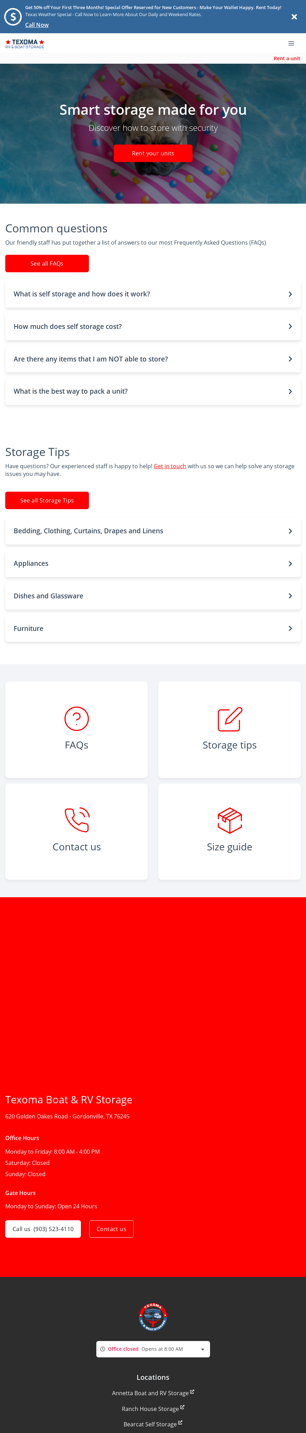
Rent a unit (287, 58)
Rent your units (153, 153)
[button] (153, 294)
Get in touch (170, 466)
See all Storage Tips (47, 500)
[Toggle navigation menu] (294, 43)
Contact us (111, 1229)
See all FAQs (47, 263)
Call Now (37, 25)
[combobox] (153, 1349)
